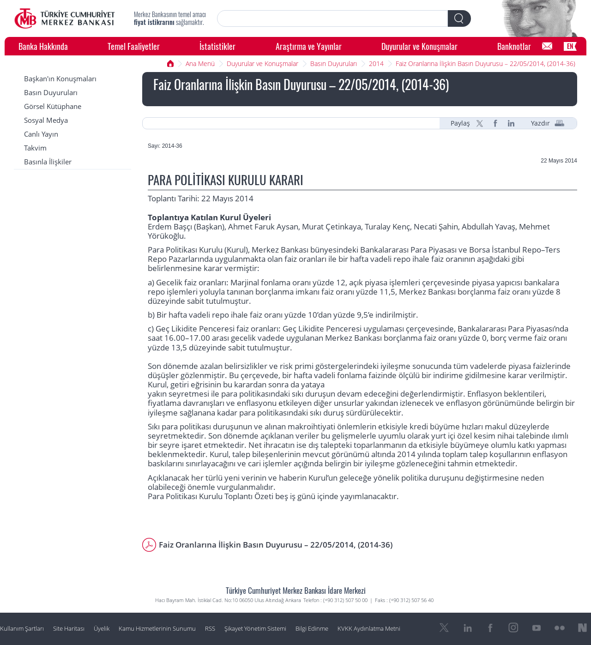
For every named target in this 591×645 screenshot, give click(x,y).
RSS (210, 629)
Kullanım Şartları (22, 629)
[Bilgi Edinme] (547, 46)
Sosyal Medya (46, 120)
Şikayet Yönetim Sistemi (255, 629)
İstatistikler (217, 46)
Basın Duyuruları (333, 63)
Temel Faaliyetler (134, 46)
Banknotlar (514, 46)
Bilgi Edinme (312, 629)
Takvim (35, 148)
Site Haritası (68, 629)
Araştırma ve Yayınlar (309, 46)
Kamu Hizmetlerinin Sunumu (157, 629)
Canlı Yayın (41, 134)
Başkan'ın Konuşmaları (60, 79)
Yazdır (540, 123)
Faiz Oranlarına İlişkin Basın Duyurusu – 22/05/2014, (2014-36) (485, 63)
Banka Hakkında (43, 46)
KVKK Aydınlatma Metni (369, 629)
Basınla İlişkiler (48, 162)
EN (570, 46)
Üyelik (101, 629)
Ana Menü (200, 63)
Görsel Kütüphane (52, 106)
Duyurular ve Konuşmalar (419, 46)
